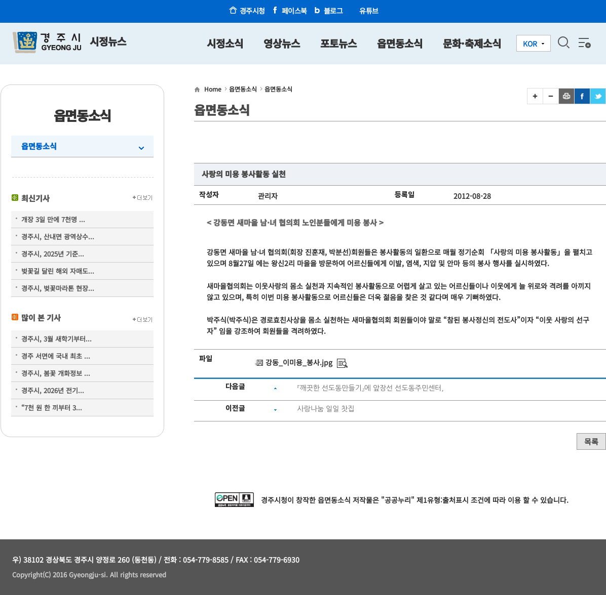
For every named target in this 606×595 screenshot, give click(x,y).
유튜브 (368, 11)
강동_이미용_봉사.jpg (299, 362)
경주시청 (252, 11)
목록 (591, 441)
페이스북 (294, 11)
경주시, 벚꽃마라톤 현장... (57, 288)
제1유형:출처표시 (442, 500)
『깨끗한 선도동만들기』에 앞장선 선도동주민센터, (370, 388)
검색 (563, 42)
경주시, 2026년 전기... (52, 390)
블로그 (333, 11)
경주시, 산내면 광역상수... (57, 236)
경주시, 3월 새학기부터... (56, 339)
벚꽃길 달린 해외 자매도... (57, 271)
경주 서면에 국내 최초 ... (55, 356)
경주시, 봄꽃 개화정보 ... (55, 373)
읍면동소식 (39, 146)
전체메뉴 (583, 42)
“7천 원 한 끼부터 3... (51, 407)
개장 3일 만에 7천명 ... (53, 219)
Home (212, 88)
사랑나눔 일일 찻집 (326, 408)
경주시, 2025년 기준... (52, 254)
